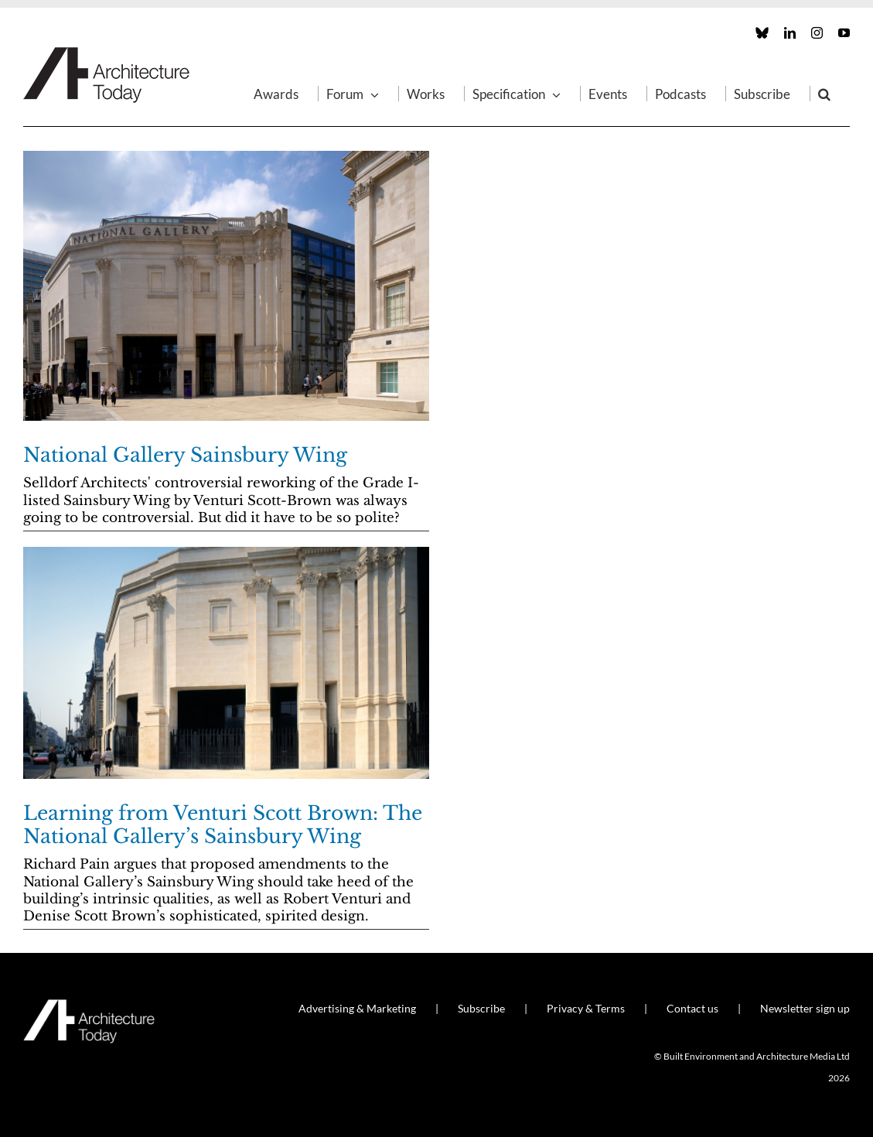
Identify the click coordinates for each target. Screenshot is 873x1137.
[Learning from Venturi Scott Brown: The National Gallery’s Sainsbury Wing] (226, 663)
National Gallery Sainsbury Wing (185, 455)
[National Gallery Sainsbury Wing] (226, 286)
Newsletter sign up (805, 1008)
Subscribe (481, 1008)
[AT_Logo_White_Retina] (89, 1006)
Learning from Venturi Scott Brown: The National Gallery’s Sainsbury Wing (222, 824)
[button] (824, 93)
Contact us (692, 1008)
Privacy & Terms (586, 1008)
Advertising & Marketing (357, 1008)
